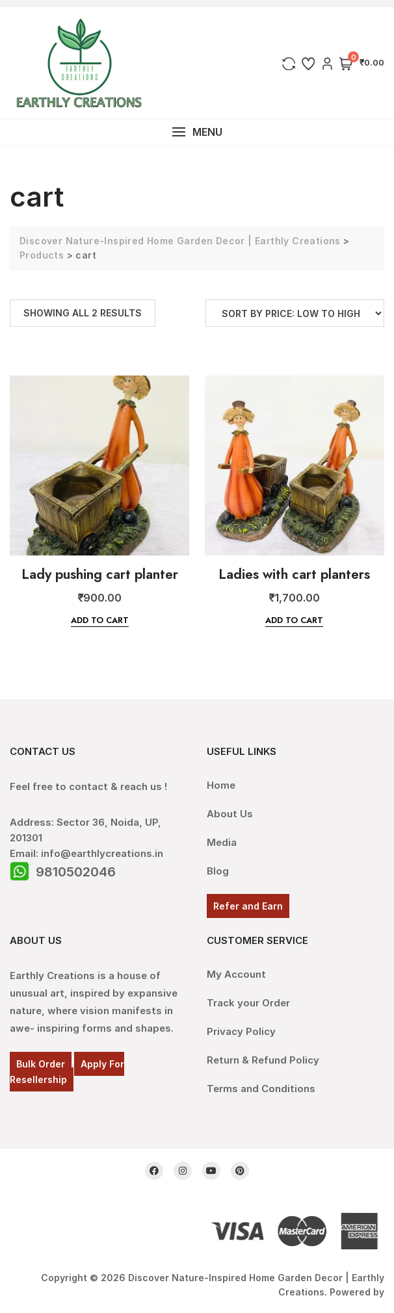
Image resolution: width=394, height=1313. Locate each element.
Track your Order (248, 1003)
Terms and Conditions (261, 1088)
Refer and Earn (248, 905)
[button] (197, 132)
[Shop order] (294, 313)
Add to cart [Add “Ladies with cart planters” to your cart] (294, 620)
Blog (218, 871)
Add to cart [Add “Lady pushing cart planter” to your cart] (100, 620)
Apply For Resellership (67, 1071)
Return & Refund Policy (263, 1060)
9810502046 (76, 872)
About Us (230, 814)
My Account (236, 974)
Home (221, 785)
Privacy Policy (241, 1031)
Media (222, 842)
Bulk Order (40, 1063)
